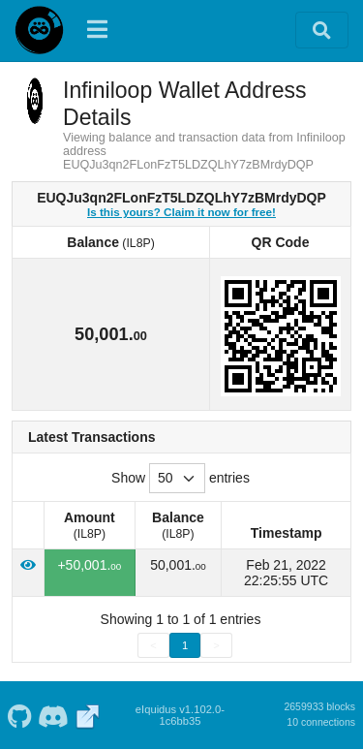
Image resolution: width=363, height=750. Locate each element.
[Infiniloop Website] (88, 715)
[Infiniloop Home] (39, 30)
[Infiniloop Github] (19, 715)
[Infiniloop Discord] (54, 715)
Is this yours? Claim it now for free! (181, 211)
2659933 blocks (319, 706)
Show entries (180, 478)
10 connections (321, 722)
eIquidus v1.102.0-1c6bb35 (180, 715)
